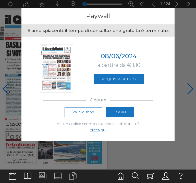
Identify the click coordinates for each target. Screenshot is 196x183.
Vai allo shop (83, 112)
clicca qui (98, 130)
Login (120, 112)
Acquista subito (119, 79)
